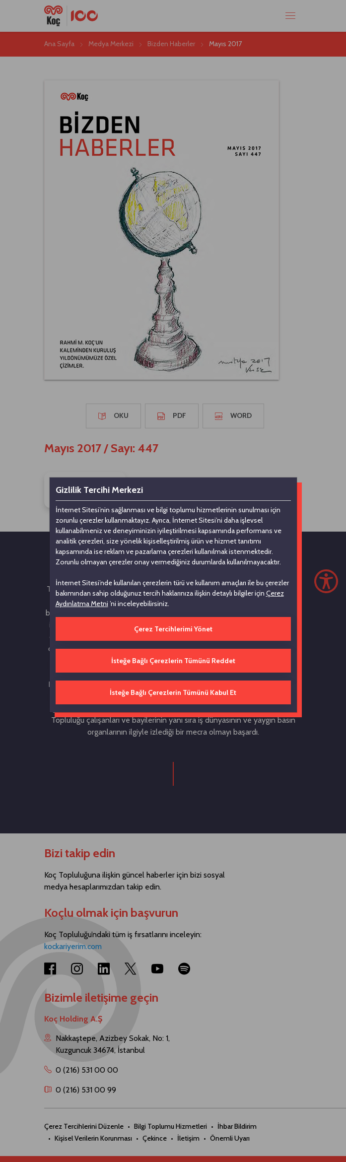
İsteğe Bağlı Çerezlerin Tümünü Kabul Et (173, 692)
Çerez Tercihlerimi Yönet (173, 628)
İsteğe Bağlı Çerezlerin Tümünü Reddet (173, 660)
